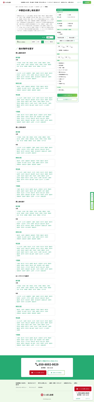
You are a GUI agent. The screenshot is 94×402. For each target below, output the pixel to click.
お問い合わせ (71, 2)
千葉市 (18, 115)
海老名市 (24, 90)
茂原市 (18, 116)
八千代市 (27, 118)
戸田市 (34, 101)
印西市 (42, 120)
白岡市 (18, 107)
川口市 (33, 98)
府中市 (42, 73)
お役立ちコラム (64, 2)
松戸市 (45, 115)
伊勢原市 (19, 90)
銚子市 (22, 115)
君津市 (47, 118)
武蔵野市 (28, 73)
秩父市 (42, 98)
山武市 (32, 122)
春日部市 (33, 99)
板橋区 (26, 66)
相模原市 (27, 86)
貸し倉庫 (32, 2)
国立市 (47, 75)
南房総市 (19, 122)
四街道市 (27, 120)
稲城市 (18, 78)
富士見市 (45, 103)
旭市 (35, 116)
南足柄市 (34, 90)
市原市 (18, 118)
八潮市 (40, 103)
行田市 (37, 98)
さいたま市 (19, 98)
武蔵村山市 (44, 77)
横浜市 (18, 86)
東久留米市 (37, 77)
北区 (18, 66)
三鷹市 (33, 73)
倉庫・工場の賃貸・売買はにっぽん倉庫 (24, 6)
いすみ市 (37, 122)
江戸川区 (43, 66)
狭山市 (37, 99)
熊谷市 (29, 98)
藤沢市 (46, 86)
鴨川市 (37, 118)
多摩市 (49, 77)
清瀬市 (32, 77)
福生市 (18, 77)
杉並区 (45, 64)
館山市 (35, 115)
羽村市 (22, 78)
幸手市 (27, 105)
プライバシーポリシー (21, 387)
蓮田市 (18, 105)
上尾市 (18, 101)
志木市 (47, 101)
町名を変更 (71, 37)
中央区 (23, 62)
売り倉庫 (36, 2)
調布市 (50, 73)
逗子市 (29, 88)
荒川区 (21, 66)
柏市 (44, 116)
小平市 (28, 75)
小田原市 (19, 88)
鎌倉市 (42, 86)
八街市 (37, 120)
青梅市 (37, 73)
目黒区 (22, 64)
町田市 (18, 75)
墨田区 (44, 62)
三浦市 (33, 88)
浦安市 (22, 120)
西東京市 (34, 78)
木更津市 (40, 115)
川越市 (24, 98)
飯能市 (50, 98)
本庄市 (22, 99)
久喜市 (31, 103)
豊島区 (49, 64)
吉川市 (41, 105)
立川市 (23, 73)
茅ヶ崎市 (24, 88)
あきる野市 (28, 78)
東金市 (31, 116)
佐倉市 (27, 116)
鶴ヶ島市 (32, 105)
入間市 (38, 101)
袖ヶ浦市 (33, 120)
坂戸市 (22, 105)
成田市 (22, 116)
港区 (27, 62)
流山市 (22, 118)
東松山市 (27, 99)
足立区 (34, 66)
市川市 (27, 115)
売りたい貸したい (43, 2)
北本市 (35, 103)
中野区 (41, 64)
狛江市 (22, 77)
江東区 (48, 62)
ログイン (79, 2)
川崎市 (22, 86)
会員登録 (87, 2)
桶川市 (27, 103)
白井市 (46, 120)
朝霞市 (43, 101)
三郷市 (49, 103)
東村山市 (37, 75)
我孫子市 (33, 118)
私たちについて (57, 2)
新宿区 (31, 62)
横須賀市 (33, 86)
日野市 (32, 75)
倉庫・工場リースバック (55, 383)
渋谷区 (36, 64)
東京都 (18, 57)
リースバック (50, 2)
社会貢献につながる (25, 2)
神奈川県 (19, 83)
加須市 (18, 99)
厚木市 (42, 88)
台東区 (40, 62)
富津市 (18, 120)
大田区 (27, 64)
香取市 (28, 122)
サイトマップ (32, 387)
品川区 (18, 64)
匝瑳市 (23, 122)
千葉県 (18, 112)
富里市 (50, 120)
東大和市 (27, 77)
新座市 (22, 103)
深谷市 (50, 99)
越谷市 (27, 101)
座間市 (29, 90)
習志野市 (39, 116)
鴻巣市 (46, 99)
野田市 (49, 115)
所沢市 (46, 98)
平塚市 (37, 86)
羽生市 (42, 99)
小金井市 (23, 75)
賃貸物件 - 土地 (39, 6)
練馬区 (30, 66)
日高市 (36, 105)
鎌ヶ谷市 (42, 118)
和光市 (18, 103)
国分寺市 (42, 75)
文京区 (35, 62)
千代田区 (19, 62)
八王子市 (19, 73)
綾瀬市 (38, 90)
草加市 (22, 101)
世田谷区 (32, 64)
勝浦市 (47, 116)
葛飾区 (38, 66)
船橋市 (31, 115)
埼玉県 (18, 95)
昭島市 (46, 73)
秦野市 (37, 88)
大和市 (46, 88)
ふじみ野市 (46, 105)
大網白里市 (43, 122)
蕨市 (31, 101)
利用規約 (40, 387)
